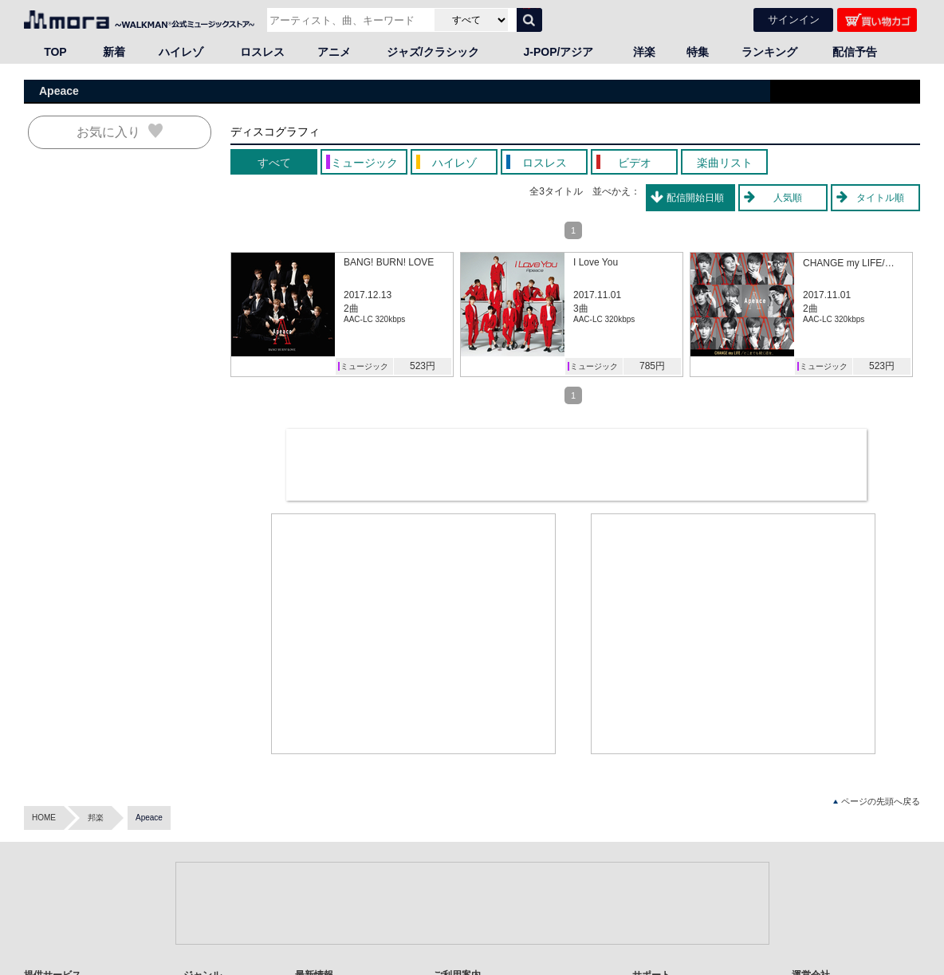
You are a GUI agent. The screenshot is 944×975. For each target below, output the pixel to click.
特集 (697, 51)
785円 (652, 366)
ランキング (769, 51)
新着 (114, 51)
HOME (44, 817)
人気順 (787, 197)
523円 (422, 366)
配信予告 (854, 51)
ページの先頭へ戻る (876, 801)
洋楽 (644, 51)
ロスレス (262, 51)
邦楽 (96, 817)
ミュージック (364, 366)
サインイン (794, 20)
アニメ (334, 51)
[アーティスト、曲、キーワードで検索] (349, 20)
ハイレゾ (181, 51)
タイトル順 (880, 197)
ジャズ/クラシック (433, 51)
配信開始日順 (695, 197)
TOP (55, 51)
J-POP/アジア (559, 51)
